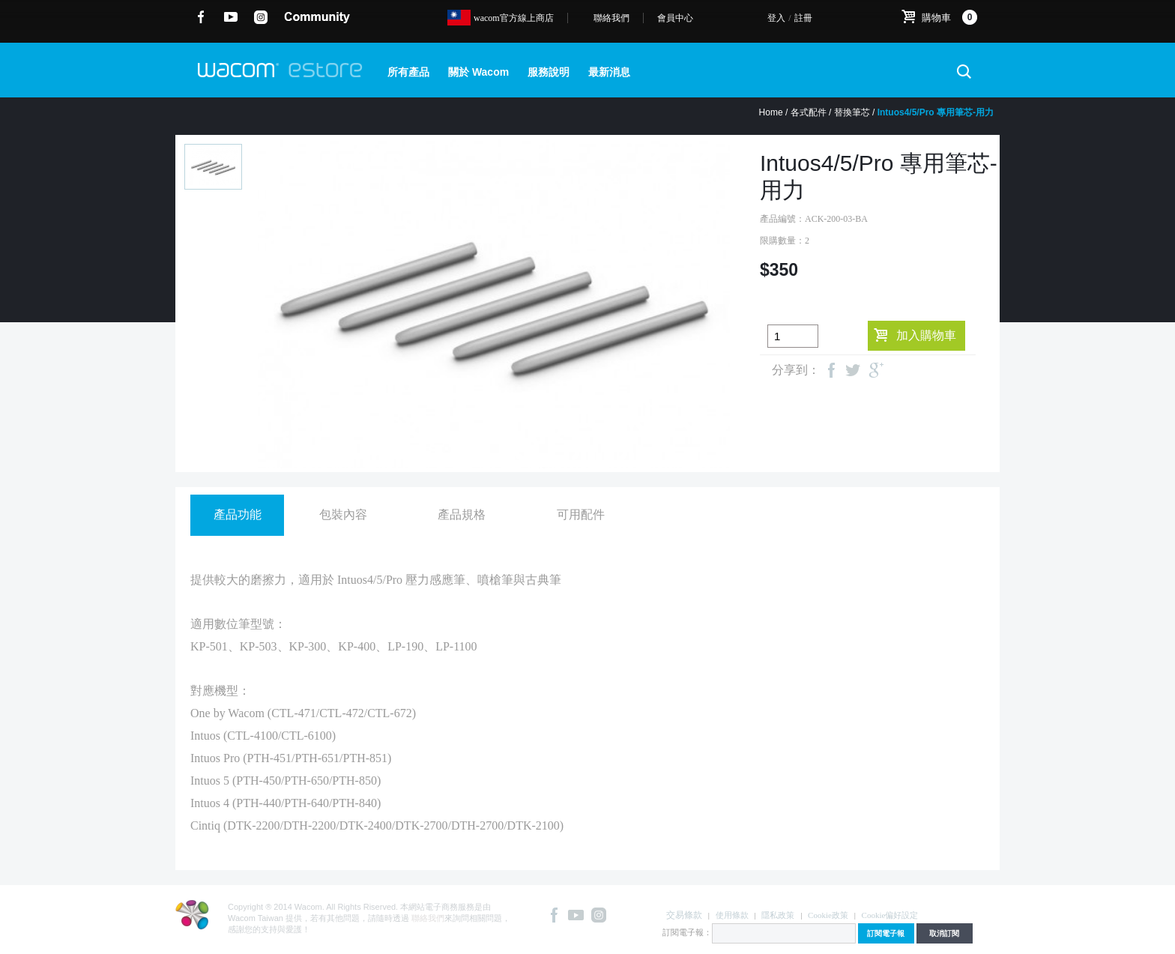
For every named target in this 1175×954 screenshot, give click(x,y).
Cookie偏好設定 (890, 915)
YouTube (231, 17)
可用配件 (581, 514)
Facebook (201, 17)
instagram (261, 17)
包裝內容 (343, 514)
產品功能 (238, 514)
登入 (776, 18)
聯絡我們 (611, 18)
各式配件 (809, 112)
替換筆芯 (852, 112)
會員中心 (675, 18)
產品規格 (462, 514)
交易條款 (684, 915)
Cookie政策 (828, 915)
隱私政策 (777, 915)
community (317, 17)
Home (771, 112)
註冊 (803, 18)
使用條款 (732, 915)
